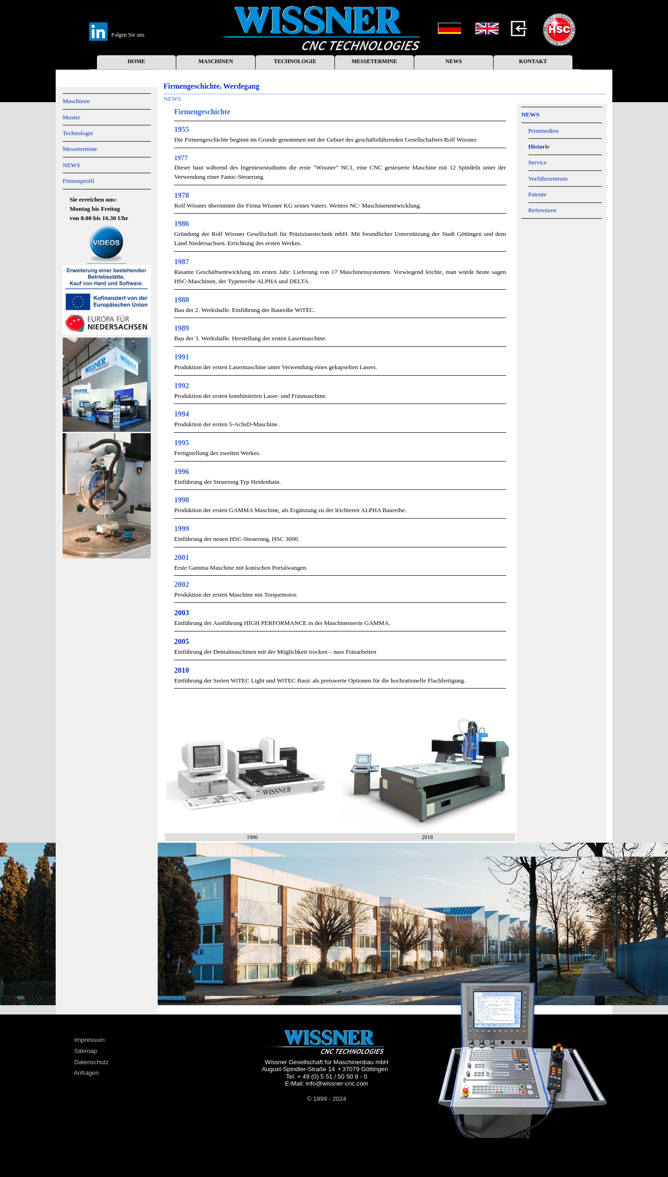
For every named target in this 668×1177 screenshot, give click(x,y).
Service (537, 162)
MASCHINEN (216, 61)
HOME (136, 61)
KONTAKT (533, 61)
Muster (71, 117)
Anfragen (86, 1072)
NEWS (453, 61)
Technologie (78, 133)
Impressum (89, 1039)
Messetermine (80, 148)
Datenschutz (91, 1062)
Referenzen (542, 210)
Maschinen (76, 101)
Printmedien (543, 130)
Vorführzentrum (548, 178)
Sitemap (85, 1050)
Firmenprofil (78, 180)
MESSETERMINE (374, 61)
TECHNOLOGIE (295, 61)
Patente (537, 194)
